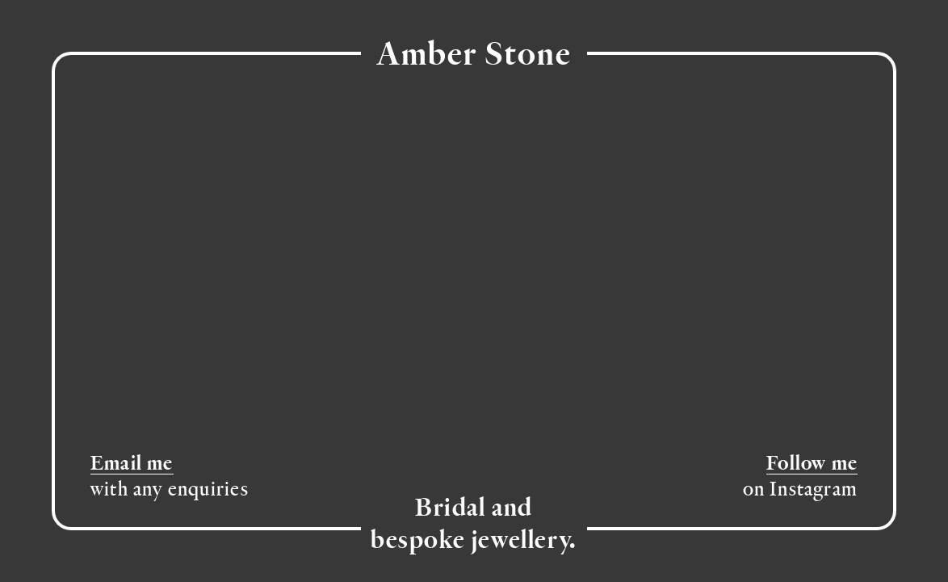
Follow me (812, 464)
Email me (132, 464)
